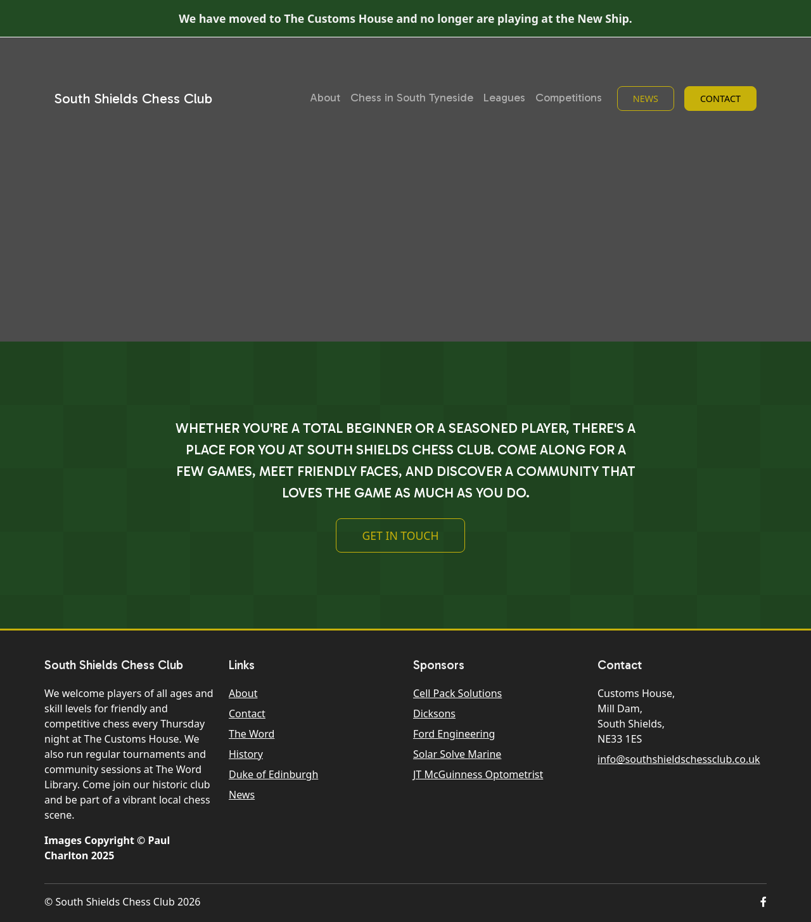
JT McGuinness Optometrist (478, 774)
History (246, 754)
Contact (720, 99)
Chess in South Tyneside (411, 98)
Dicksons (434, 713)
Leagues (504, 98)
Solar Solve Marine (457, 754)
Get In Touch (400, 540)
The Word (251, 734)
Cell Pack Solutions (457, 693)
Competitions (568, 98)
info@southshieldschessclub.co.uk (678, 759)
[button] (763, 902)
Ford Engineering (454, 734)
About (325, 98)
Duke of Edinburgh (273, 774)
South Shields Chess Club (133, 98)
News (645, 99)
